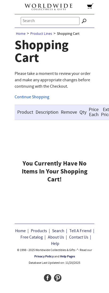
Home (21, 34)
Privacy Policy (44, 256)
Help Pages (67, 256)
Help (55, 244)
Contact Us (78, 237)
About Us (56, 237)
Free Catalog (31, 237)
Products (39, 231)
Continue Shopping (32, 97)
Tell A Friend (80, 231)
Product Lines (41, 34)
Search (58, 231)
